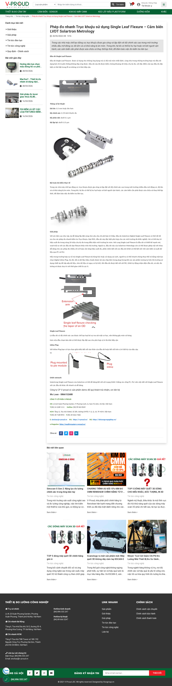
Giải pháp (11, 35)
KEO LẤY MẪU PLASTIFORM (111, 11)
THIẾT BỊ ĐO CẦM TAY (15, 11)
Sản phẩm (106, 609)
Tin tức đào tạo (14, 40)
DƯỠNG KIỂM (143, 11)
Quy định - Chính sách (17, 51)
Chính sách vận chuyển (146, 609)
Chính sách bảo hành (145, 613)
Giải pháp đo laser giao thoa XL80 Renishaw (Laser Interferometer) (29, 95)
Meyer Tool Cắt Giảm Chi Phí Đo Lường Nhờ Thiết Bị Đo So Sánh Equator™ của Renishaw (144, 559)
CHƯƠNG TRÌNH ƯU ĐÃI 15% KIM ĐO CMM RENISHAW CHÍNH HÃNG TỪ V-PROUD (105, 491)
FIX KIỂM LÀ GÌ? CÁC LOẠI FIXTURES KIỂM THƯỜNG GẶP (30, 110)
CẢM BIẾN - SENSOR (48, 11)
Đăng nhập (153, 3)
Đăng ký (144, 3)
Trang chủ (9, 16)
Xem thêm (52, 512)
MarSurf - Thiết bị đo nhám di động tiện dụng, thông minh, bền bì (31, 80)
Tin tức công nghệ (22, 16)
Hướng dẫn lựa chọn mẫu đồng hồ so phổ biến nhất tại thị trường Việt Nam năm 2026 (31, 65)
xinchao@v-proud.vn (19, 659)
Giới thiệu (11, 29)
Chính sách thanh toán (146, 618)
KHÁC (164, 11)
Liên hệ (105, 632)
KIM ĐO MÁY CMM (78, 11)
